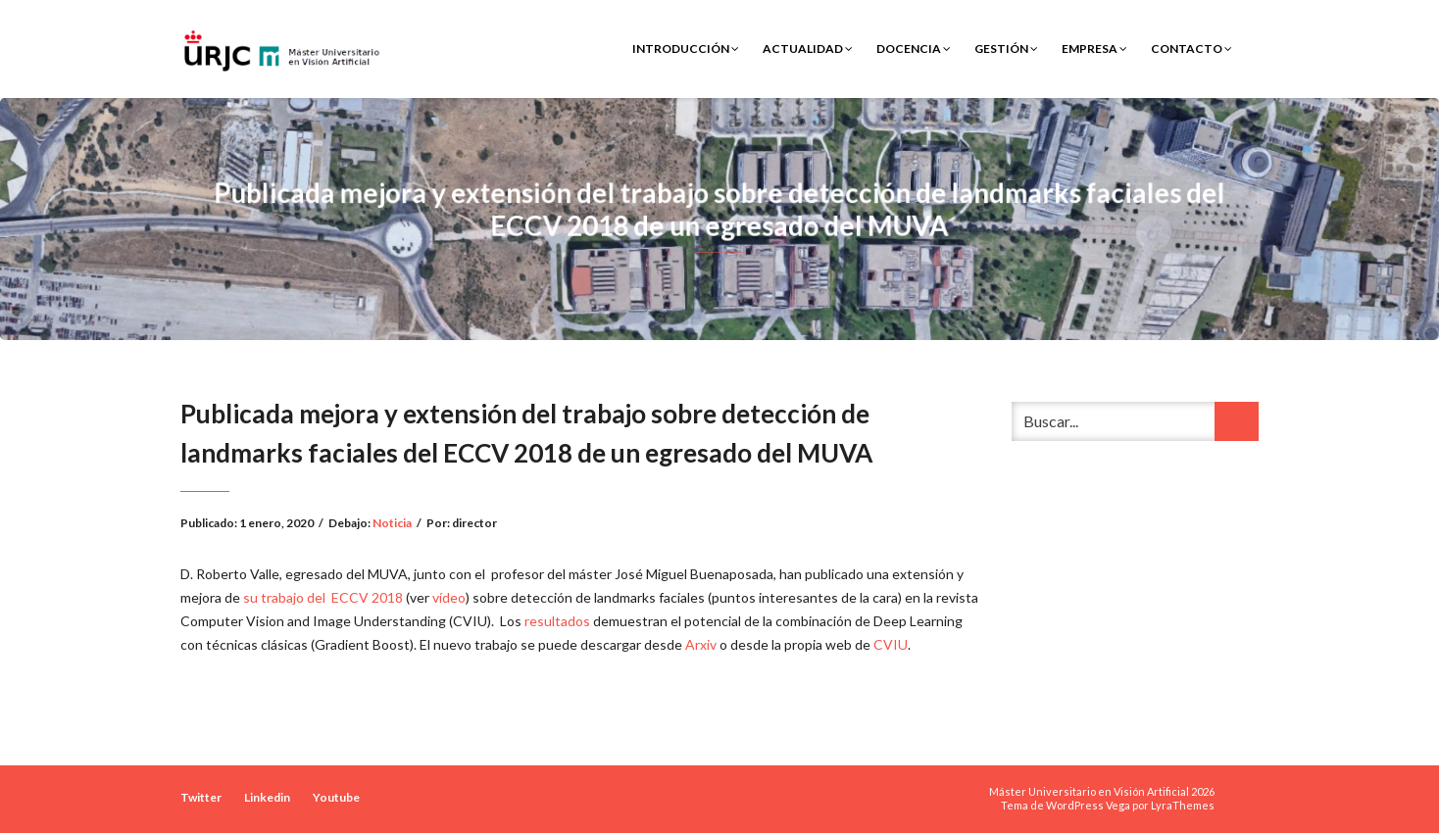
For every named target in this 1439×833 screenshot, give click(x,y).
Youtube (336, 797)
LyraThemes (1183, 805)
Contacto (1191, 48)
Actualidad (808, 48)
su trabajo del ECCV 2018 (323, 597)
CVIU (890, 644)
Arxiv (701, 644)
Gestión (1006, 48)
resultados (557, 620)
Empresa (1094, 48)
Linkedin (267, 797)
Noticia (392, 522)
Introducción (685, 48)
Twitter (201, 797)
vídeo (449, 597)
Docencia (913, 48)
